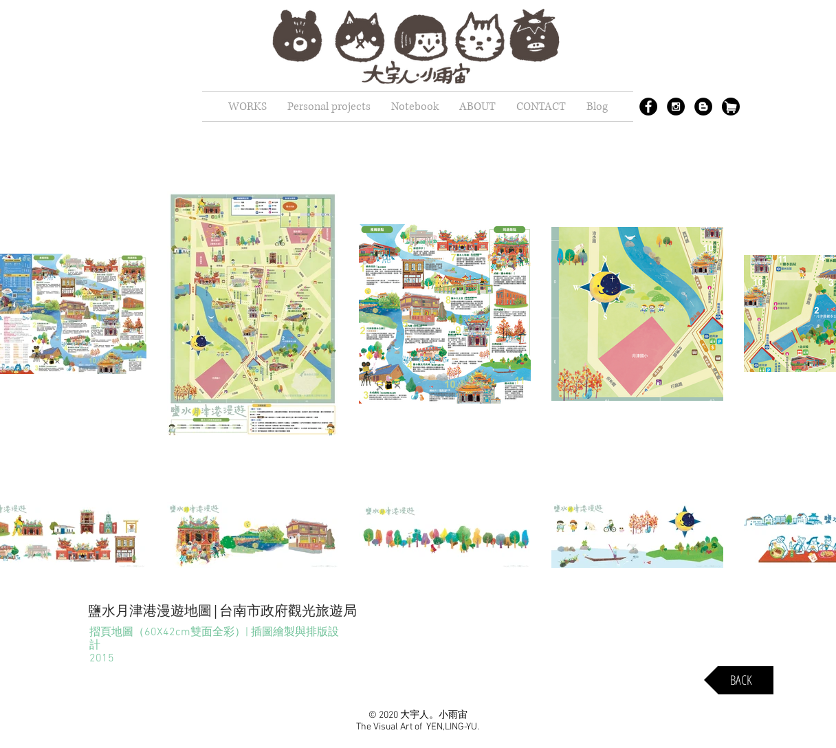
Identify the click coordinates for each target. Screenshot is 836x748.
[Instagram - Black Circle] (676, 107)
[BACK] (738, 680)
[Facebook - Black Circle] (648, 107)
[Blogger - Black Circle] (703, 107)
